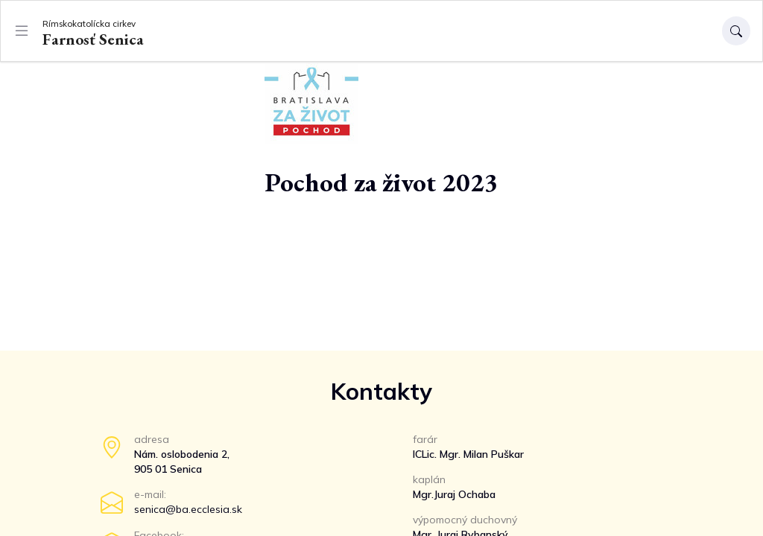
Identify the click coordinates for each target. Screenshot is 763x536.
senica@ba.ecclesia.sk (188, 509)
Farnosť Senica (93, 32)
